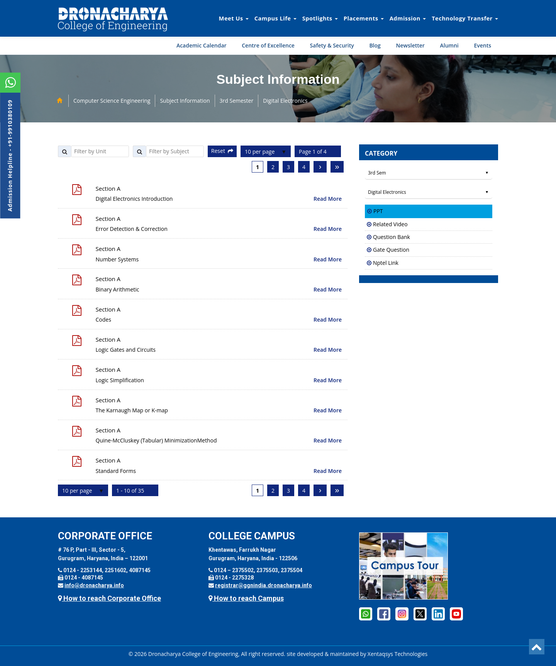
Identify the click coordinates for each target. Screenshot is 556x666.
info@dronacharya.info (94, 585)
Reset (222, 150)
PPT (378, 211)
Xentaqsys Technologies (397, 654)
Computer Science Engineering (111, 100)
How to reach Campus (246, 598)
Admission (408, 18)
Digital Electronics (285, 100)
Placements (364, 18)
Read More (328, 198)
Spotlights (320, 18)
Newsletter (410, 45)
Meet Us (234, 18)
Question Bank (391, 237)
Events (482, 45)
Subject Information (185, 100)
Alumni (449, 45)
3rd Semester (237, 100)
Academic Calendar (201, 45)
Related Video (390, 224)
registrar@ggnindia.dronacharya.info (263, 585)
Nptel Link (385, 262)
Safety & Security (332, 45)
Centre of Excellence (268, 45)
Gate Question (391, 249)
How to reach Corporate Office (109, 598)
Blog (374, 45)
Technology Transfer (465, 18)
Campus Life (275, 18)
